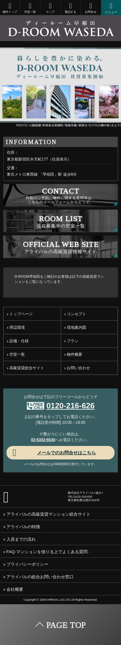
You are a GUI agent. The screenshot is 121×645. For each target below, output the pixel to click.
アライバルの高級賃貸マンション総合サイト (46, 514)
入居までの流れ (19, 539)
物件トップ (10, 8)
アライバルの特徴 (21, 526)
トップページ (20, 314)
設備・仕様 (18, 341)
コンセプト (75, 314)
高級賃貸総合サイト (25, 368)
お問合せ (91, 8)
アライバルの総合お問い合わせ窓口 (38, 576)
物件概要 (73, 354)
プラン (71, 341)
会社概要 (13, 589)
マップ (50, 8)
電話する (71, 8)
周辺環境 (16, 327)
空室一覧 (30, 8)
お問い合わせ (77, 368)
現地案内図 (75, 327)
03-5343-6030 (43, 440)
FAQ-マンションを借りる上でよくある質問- (46, 551)
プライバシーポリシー (25, 564)
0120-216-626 (70, 405)
